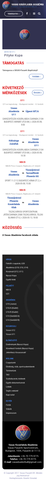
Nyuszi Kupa (11, 275)
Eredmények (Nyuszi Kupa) (17, 344)
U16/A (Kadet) (12, 308)
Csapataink (11, 362)
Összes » (38, 92)
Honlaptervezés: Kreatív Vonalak (23, 478)
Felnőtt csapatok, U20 (15, 263)
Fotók (8, 405)
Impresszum (11, 413)
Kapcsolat (10, 394)
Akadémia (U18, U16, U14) (17, 267)
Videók (9, 409)
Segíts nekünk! (12, 390)
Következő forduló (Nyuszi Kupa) (20, 348)
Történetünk (11, 370)
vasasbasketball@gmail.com (26, 461)
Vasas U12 (10, 330)
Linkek (8, 386)
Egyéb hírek (11, 279)
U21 (7, 293)
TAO (7, 374)
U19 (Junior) (11, 304)
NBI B (8, 289)
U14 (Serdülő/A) (12, 316)
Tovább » (36, 76)
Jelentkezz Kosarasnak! (16, 352)
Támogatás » (14, 14)
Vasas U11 (10, 334)
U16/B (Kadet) (12, 312)
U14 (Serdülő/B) (12, 320)
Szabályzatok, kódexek (15, 378)
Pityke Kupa (13, 55)
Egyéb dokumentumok (15, 382)
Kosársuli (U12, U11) (14, 271)
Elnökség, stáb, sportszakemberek (20, 366)
